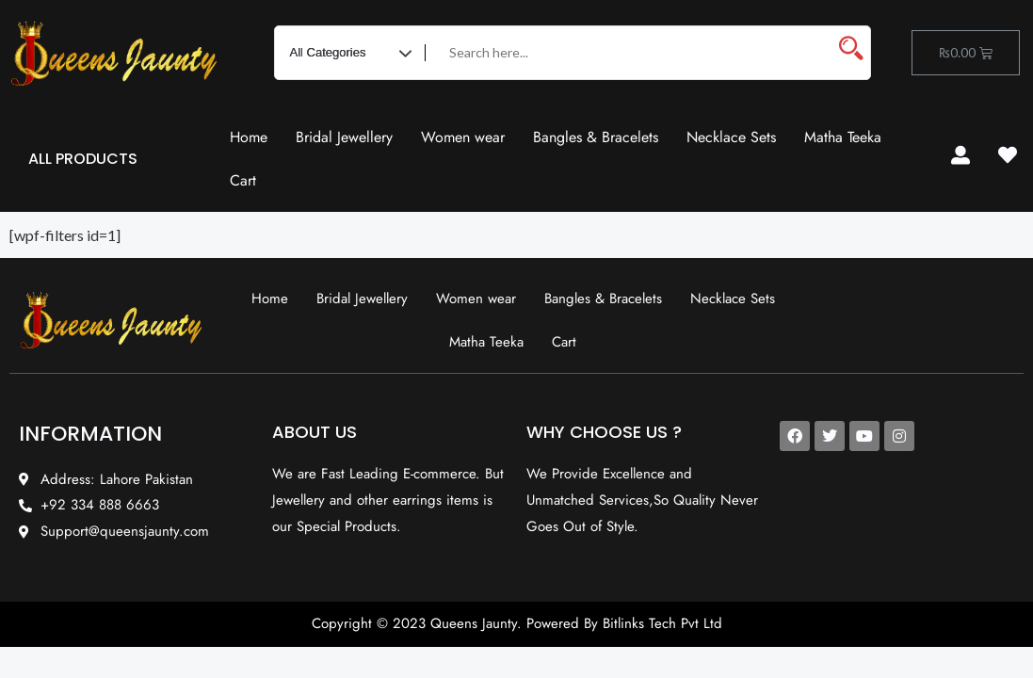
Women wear (463, 137)
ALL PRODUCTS (82, 159)
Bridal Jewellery (344, 137)
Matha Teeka (842, 137)
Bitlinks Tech (639, 623)
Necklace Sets (731, 137)
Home (248, 137)
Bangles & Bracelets (595, 137)
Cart (243, 180)
